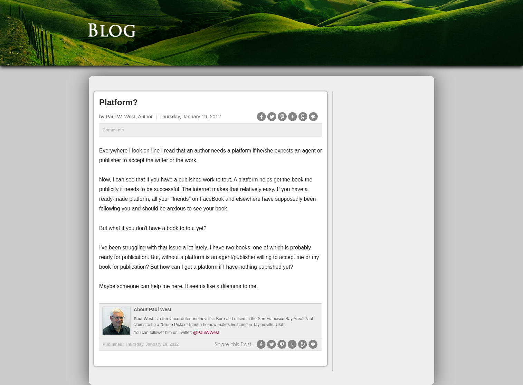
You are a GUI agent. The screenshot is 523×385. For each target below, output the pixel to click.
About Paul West (152, 309)
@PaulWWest (206, 332)
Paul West (143, 318)
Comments (113, 130)
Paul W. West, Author (129, 116)
